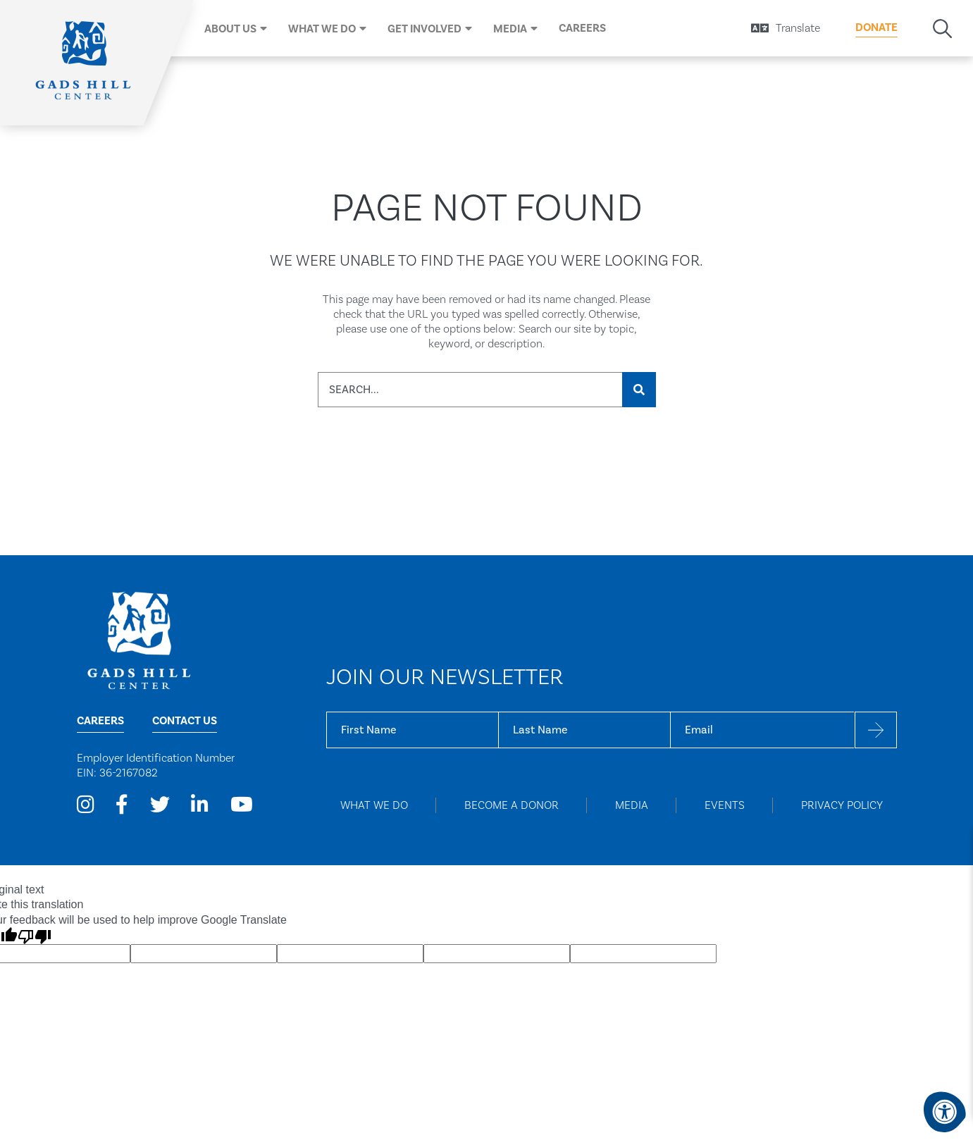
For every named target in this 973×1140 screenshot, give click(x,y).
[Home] (84, 62)
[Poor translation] (34, 935)
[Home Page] (138, 639)
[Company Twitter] (160, 805)
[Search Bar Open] (942, 28)
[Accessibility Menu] (945, 1112)
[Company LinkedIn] (200, 805)
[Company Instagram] (85, 805)
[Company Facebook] (122, 805)
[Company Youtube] (241, 805)
